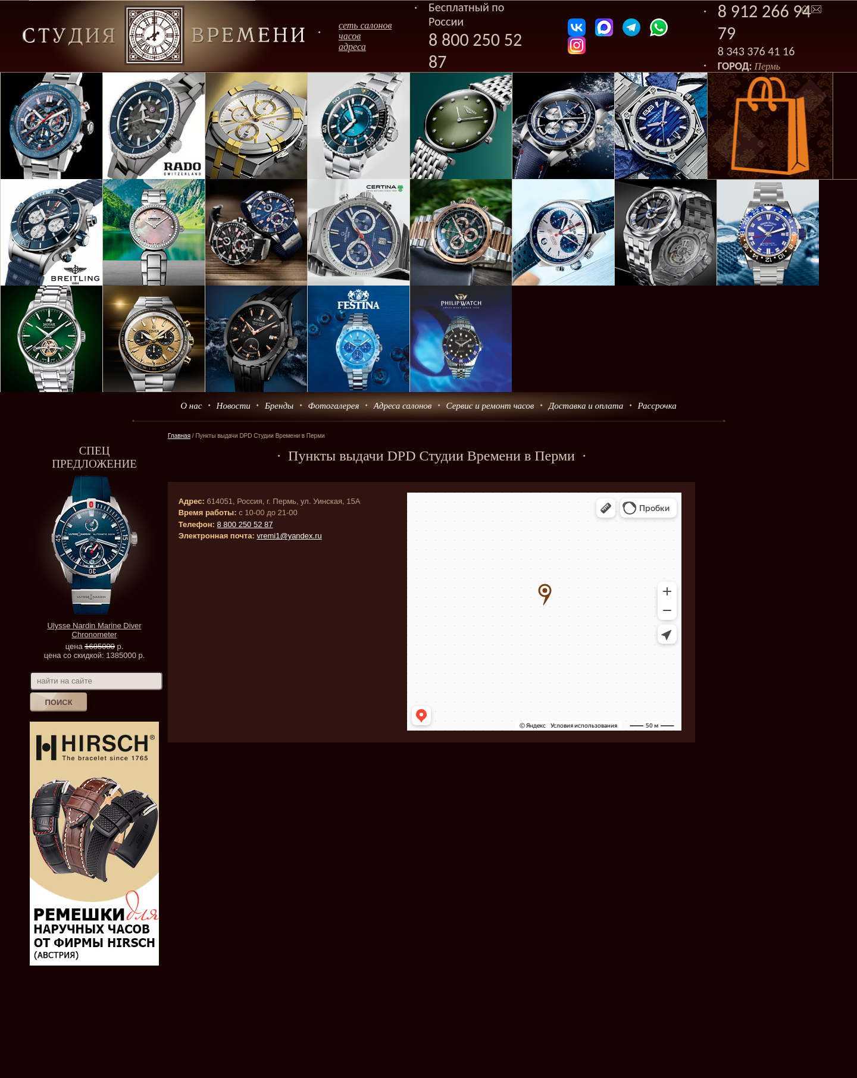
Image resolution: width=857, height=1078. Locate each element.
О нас (191, 405)
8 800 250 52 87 (245, 524)
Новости (234, 405)
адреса (352, 47)
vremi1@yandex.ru (289, 535)
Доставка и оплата (586, 405)
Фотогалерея (333, 405)
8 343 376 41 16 (756, 51)
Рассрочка (657, 405)
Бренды (279, 405)
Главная (179, 436)
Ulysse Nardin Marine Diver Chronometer (94, 630)
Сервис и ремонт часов (490, 405)
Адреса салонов (403, 405)
